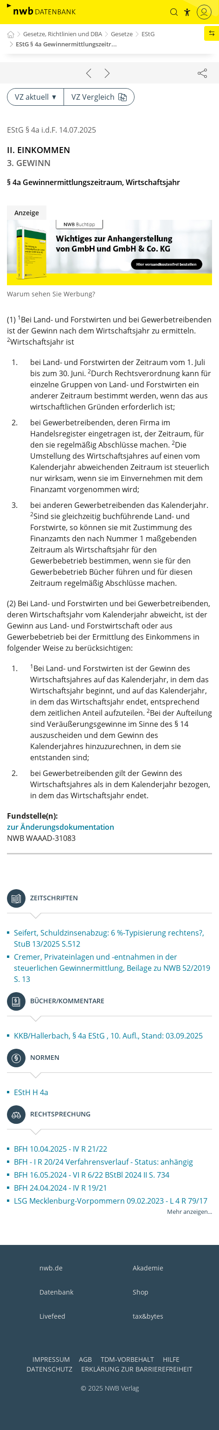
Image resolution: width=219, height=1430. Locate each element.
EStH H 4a (31, 1092)
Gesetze (122, 34)
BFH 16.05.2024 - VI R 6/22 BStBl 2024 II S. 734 (91, 1175)
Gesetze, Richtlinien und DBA (62, 34)
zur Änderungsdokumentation (60, 827)
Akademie (148, 1267)
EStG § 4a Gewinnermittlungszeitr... (66, 44)
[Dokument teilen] (202, 72)
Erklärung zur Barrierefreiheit (137, 1369)
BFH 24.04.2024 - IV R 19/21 (60, 1188)
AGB (85, 1359)
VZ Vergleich (99, 97)
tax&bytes (148, 1316)
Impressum (51, 1359)
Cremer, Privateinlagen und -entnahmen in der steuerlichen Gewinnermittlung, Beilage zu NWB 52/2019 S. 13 (112, 968)
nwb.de (51, 1267)
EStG (148, 34)
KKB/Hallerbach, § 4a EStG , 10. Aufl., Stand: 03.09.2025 (108, 1036)
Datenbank (56, 1292)
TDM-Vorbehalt (127, 1359)
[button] (173, 12)
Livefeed (52, 1316)
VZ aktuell (35, 97)
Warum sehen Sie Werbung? (51, 293)
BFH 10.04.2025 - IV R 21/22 (60, 1149)
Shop (140, 1292)
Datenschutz (49, 1369)
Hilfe (171, 1359)
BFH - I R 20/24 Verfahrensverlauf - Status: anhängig (103, 1162)
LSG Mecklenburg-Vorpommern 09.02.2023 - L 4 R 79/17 (110, 1201)
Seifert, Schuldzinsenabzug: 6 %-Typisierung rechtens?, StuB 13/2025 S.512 (109, 938)
